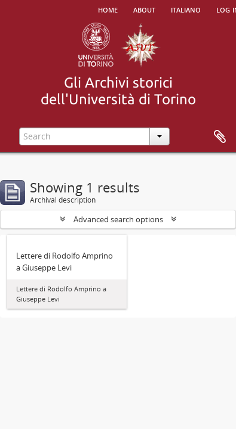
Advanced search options (118, 219)
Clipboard (220, 137)
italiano (186, 8)
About (144, 8)
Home (108, 8)
